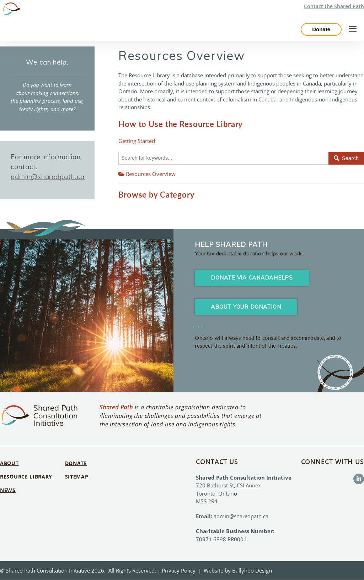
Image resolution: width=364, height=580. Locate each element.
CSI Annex (249, 485)
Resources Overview (147, 173)
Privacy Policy (179, 570)
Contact (334, 6)
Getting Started (136, 140)
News (8, 490)
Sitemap (77, 477)
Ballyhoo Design (252, 570)
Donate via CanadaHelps (252, 278)
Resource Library (26, 477)
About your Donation (246, 306)
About (9, 463)
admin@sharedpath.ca (48, 176)
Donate (321, 30)
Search (346, 158)
